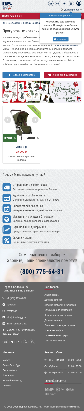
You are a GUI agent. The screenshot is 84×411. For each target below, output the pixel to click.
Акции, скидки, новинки (62, 74)
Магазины (8, 352)
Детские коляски (53, 300)
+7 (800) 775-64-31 (16, 298)
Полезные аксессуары (56, 335)
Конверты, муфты (53, 330)
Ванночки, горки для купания (59, 325)
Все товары (51, 287)
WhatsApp (11, 311)
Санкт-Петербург (11, 365)
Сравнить (31, 138)
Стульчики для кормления (58, 310)
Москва (6, 360)
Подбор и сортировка (21, 74)
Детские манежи (53, 320)
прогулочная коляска (66, 45)
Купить (10, 138)
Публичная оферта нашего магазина (61, 407)
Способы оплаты (55, 381)
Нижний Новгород (12, 380)
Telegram (11, 304)
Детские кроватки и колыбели (60, 305)
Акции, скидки (51, 295)
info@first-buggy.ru (16, 317)
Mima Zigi (21, 147)
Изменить (60, 39)
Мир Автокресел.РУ (55, 340)
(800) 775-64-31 (12, 15)
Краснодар (8, 375)
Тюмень (6, 385)
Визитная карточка (16, 323)
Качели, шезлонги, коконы (58, 315)
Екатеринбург (9, 370)
